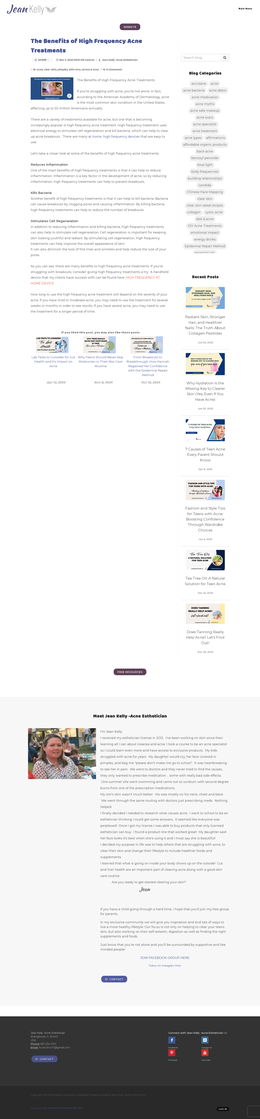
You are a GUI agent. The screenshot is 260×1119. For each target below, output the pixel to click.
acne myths (205, 104)
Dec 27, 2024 (205, 593)
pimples (62, 69)
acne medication (205, 97)
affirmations (215, 138)
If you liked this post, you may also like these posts (100, 332)
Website (130, 27)
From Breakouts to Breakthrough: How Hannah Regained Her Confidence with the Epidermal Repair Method (148, 366)
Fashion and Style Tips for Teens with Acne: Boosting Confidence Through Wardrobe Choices (205, 519)
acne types (193, 138)
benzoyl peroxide (204, 158)
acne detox (218, 90)
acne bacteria (194, 90)
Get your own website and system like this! (57, 1108)
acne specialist (204, 124)
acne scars (205, 117)
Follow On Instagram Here (165, 965)
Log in (223, 1109)
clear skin (50, 69)
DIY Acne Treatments (205, 226)
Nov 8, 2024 (103, 382)
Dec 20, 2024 (205, 652)
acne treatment (205, 131)
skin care (74, 69)
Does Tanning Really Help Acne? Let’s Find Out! (205, 637)
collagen (194, 212)
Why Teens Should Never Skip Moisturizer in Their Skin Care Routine (100, 361)
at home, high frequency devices (114, 137)
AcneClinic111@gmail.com (54, 1047)
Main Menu (245, 8)
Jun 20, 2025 (205, 342)
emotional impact (205, 232)
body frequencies (205, 171)
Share (42, 60)
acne (39, 69)
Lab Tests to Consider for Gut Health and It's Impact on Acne (53, 361)
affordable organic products (205, 144)
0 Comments (112, 69)
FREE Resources (130, 672)
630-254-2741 (48, 1043)
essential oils (205, 253)
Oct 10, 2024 (150, 382)
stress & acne (90, 69)
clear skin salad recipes (205, 205)
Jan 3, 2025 (205, 539)
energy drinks (205, 239)
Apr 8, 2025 (205, 469)
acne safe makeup (204, 110)
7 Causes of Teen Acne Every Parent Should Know (205, 454)
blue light (204, 165)
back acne (205, 151)
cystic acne (214, 212)
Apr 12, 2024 (56, 382)
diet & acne (205, 219)
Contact (114, 979)
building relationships (205, 178)
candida (204, 185)
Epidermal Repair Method (205, 246)
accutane (199, 83)
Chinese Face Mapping (205, 192)
